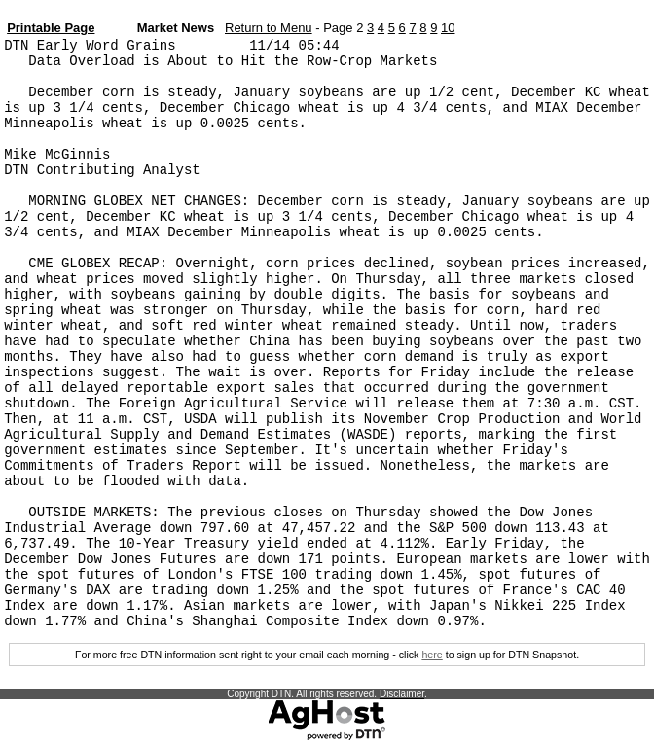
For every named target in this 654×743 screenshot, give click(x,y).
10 (447, 27)
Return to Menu (268, 27)
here (431, 654)
